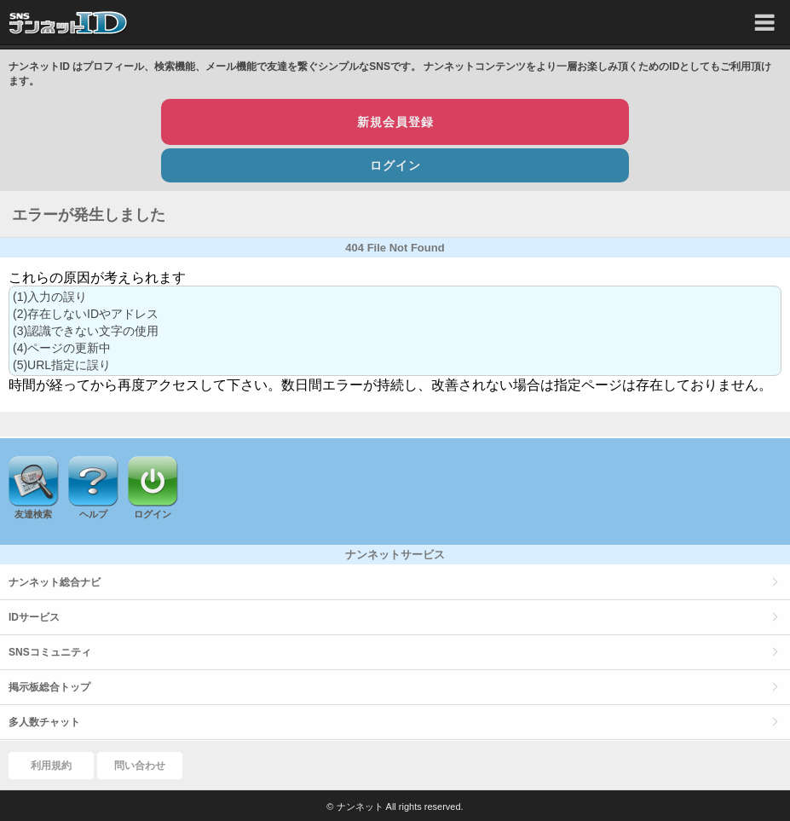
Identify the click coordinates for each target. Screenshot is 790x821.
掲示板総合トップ (49, 687)
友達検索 (33, 514)
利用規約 (51, 766)
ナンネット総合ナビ (55, 582)
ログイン (395, 165)
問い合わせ (139, 766)
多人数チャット (44, 722)
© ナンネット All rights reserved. (394, 806)
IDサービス (34, 617)
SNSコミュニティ (50, 652)
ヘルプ (93, 514)
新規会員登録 (395, 122)
